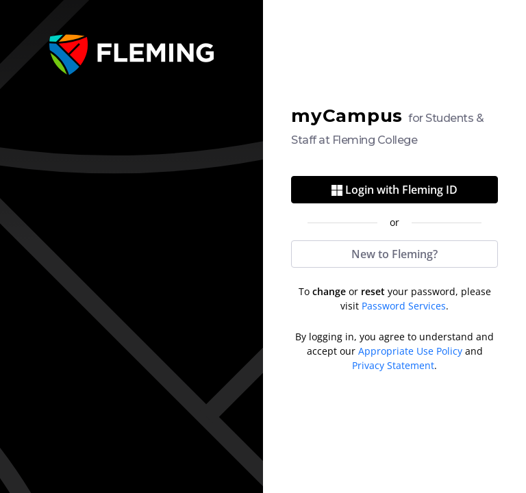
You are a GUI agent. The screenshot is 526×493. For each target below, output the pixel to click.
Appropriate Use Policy (410, 350)
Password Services (404, 305)
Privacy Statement (393, 365)
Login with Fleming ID (394, 189)
